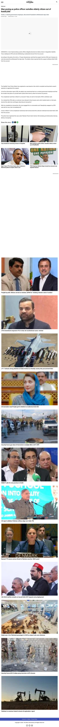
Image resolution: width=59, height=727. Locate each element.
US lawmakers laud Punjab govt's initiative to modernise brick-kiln (20, 406)
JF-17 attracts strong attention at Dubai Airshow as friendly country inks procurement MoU (27, 368)
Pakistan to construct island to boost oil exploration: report (18, 711)
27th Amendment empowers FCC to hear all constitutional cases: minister (22, 330)
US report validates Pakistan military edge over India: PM (17, 521)
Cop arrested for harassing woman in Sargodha (13, 143)
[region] (29, 74)
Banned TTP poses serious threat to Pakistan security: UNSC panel (20, 559)
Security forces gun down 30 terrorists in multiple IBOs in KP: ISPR (20, 445)
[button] (13, 122)
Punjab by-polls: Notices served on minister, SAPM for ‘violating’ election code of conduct (26, 292)
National (3, 6)
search (57, 2)
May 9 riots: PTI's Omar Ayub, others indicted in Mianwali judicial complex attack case (13, 166)
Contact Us (24, 719)
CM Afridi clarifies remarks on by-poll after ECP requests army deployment (22, 597)
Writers (28, 719)
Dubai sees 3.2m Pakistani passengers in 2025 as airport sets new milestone (23, 635)
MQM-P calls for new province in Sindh (12, 483)
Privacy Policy (34, 719)
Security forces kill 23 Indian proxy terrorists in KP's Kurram (18, 673)
